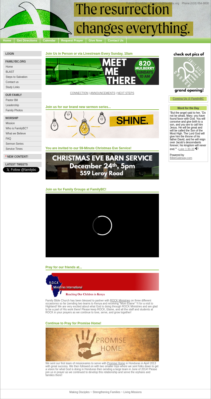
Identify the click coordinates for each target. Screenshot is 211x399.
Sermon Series (14, 143)
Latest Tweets (16, 164)
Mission (10, 123)
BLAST (10, 71)
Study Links (13, 87)
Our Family (13, 94)
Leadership (12, 105)
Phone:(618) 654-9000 (195, 3)
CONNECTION (79, 93)
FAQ (8, 138)
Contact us (12, 82)
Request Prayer (72, 40)
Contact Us (116, 40)
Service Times (14, 148)
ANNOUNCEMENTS (102, 93)
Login (9, 53)
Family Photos (14, 110)
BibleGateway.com (181, 158)
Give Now (95, 40)
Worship (11, 118)
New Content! (16, 156)
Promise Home (116, 363)
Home (7, 40)
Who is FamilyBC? (17, 128)
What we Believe (16, 133)
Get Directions (27, 40)
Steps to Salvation (17, 76)
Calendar (49, 40)
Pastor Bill (12, 100)
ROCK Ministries (120, 300)
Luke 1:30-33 (186, 149)
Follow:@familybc (136, 3)
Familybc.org (15, 61)
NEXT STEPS (125, 93)
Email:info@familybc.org (164, 3)
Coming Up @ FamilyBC (188, 98)
